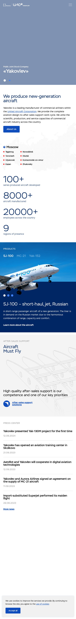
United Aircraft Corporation (21, 111)
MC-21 (21, 256)
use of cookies (42, 604)
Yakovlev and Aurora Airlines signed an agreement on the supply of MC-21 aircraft (37, 480)
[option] (38, 42)
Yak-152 (34, 256)
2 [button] (9, 80)
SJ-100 (8, 256)
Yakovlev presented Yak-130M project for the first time (37, 431)
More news (8, 509)
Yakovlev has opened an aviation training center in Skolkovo (35, 446)
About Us (11, 129)
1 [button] (4, 80)
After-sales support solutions (22, 403)
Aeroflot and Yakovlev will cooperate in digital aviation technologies (37, 463)
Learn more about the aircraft (18, 325)
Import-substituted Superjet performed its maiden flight (35, 497)
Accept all (13, 610)
